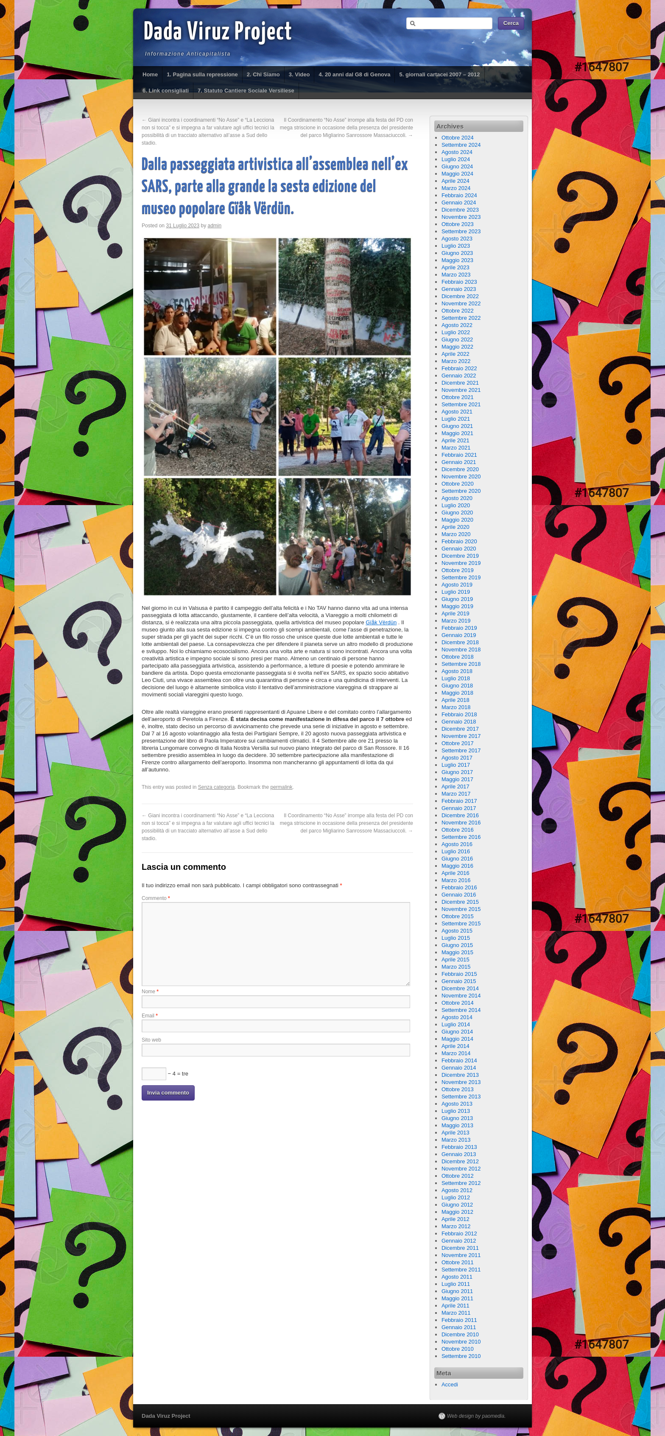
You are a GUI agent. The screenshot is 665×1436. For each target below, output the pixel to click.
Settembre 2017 (461, 750)
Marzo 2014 (456, 1053)
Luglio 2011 (455, 1284)
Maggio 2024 (457, 173)
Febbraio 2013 (459, 1147)
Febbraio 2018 (459, 714)
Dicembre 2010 (460, 1334)
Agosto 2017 (456, 757)
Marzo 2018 (456, 707)
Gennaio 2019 (458, 635)
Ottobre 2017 (457, 743)
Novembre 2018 (461, 649)
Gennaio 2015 (458, 981)
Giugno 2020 (457, 512)
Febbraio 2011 (459, 1320)
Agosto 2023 (456, 238)
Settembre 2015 (461, 923)
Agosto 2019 (456, 584)
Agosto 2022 (456, 325)
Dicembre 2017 (460, 729)
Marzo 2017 (456, 794)
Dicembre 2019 (460, 556)
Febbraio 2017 (459, 801)
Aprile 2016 (455, 873)
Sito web (151, 1040)
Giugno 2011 (457, 1291)
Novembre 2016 (461, 822)
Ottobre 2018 (457, 657)
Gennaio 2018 (458, 721)
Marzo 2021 (456, 447)
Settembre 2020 (461, 491)
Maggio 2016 (457, 866)
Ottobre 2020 (457, 484)
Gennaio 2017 (458, 808)
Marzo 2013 (456, 1140)
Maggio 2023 (457, 260)
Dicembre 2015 (460, 902)
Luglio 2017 (455, 765)
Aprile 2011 (455, 1305)
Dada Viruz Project (218, 33)
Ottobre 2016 (457, 830)
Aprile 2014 (455, 1046)
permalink (282, 787)
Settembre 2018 (461, 664)
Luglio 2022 (455, 332)
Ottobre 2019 (457, 570)
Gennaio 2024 (458, 202)
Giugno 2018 (457, 685)
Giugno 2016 (457, 858)
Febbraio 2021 (459, 455)
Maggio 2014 (457, 1039)
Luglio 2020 (455, 505)
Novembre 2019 (461, 563)
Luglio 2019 (455, 592)
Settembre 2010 (461, 1356)
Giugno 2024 (457, 166)
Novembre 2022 (461, 303)
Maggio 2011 (457, 1298)
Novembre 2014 (461, 995)
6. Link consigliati (165, 90)
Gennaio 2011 (458, 1327)
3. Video (299, 74)
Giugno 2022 (457, 339)
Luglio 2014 (455, 1024)
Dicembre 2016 (460, 815)
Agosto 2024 (456, 152)
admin (215, 226)
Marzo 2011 (456, 1313)
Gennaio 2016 (458, 894)
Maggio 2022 (457, 347)
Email (150, 1016)
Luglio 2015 (455, 938)
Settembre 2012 (461, 1183)
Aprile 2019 (455, 613)
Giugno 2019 (457, 599)
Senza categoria (216, 787)
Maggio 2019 (457, 606)
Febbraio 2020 (459, 541)
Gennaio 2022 (458, 375)
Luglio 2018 (455, 678)
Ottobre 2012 (457, 1176)
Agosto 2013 (456, 1104)
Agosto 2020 (456, 498)
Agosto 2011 (456, 1277)
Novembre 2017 (461, 736)
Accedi (449, 1384)
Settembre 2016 (461, 837)
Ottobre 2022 (457, 310)
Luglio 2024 (455, 159)
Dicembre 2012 (460, 1161)
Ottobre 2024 (457, 137)
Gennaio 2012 (458, 1241)
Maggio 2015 (457, 952)
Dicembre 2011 (460, 1248)
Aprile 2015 (455, 959)
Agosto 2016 (456, 844)
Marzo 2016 (456, 880)
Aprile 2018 (455, 700)
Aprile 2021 (455, 440)
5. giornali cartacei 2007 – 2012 (439, 74)
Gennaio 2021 (458, 462)
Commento (156, 898)
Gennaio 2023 (458, 289)
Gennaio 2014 (458, 1067)
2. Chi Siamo (263, 74)
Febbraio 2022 (459, 368)
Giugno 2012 (457, 1204)
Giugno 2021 (457, 426)
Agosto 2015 (456, 931)
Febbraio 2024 (459, 195)
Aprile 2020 (455, 527)
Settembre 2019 (461, 577)
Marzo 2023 (456, 274)
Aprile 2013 (455, 1132)
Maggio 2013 (457, 1125)
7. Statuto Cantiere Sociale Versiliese (246, 90)
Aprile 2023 (455, 267)
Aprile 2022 (455, 354)
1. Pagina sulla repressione (202, 74)
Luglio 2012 (455, 1197)
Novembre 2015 (461, 909)
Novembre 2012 (461, 1168)
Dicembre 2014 (460, 988)
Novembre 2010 (461, 1341)
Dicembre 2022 (460, 296)
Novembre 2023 (461, 217)
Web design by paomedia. (476, 1416)
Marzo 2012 (456, 1226)
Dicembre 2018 (460, 642)
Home (150, 74)
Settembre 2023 (461, 231)
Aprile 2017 (455, 786)
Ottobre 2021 (457, 397)
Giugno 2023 (457, 253)
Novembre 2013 (461, 1082)
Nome (150, 992)
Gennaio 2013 (458, 1154)
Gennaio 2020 (458, 548)
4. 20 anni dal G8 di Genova (354, 74)
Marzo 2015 (456, 967)
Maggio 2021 (457, 433)
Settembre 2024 (461, 145)
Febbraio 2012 (459, 1233)
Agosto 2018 (456, 671)
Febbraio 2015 (459, 974)
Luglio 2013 (455, 1111)
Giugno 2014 (457, 1031)
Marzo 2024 (456, 188)
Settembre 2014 (461, 1010)
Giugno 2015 (457, 945)
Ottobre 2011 (457, 1262)
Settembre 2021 (461, 404)
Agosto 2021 (456, 411)
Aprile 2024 (455, 181)
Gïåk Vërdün (381, 622)
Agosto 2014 (456, 1017)
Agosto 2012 (456, 1190)
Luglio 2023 (455, 246)
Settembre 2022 (461, 318)
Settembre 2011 (461, 1269)
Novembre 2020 (461, 476)
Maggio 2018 (457, 693)
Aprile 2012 (455, 1219)
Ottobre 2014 (457, 1003)
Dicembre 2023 (460, 210)
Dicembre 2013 (460, 1075)
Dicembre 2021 (460, 383)
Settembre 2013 (461, 1096)
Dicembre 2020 (460, 469)
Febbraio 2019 (459, 628)
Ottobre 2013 (457, 1089)
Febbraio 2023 (459, 282)
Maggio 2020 (457, 520)
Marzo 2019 (456, 620)
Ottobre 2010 (457, 1349)
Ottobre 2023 (457, 224)
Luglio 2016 (455, 851)
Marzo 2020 (456, 534)
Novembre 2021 (461, 390)
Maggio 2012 (457, 1212)
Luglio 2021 (455, 419)
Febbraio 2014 (459, 1060)
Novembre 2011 (461, 1255)
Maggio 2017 (457, 779)
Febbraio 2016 (459, 887)
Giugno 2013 (457, 1118)
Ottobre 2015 (457, 916)
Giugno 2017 (457, 772)
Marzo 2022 (456, 361)
